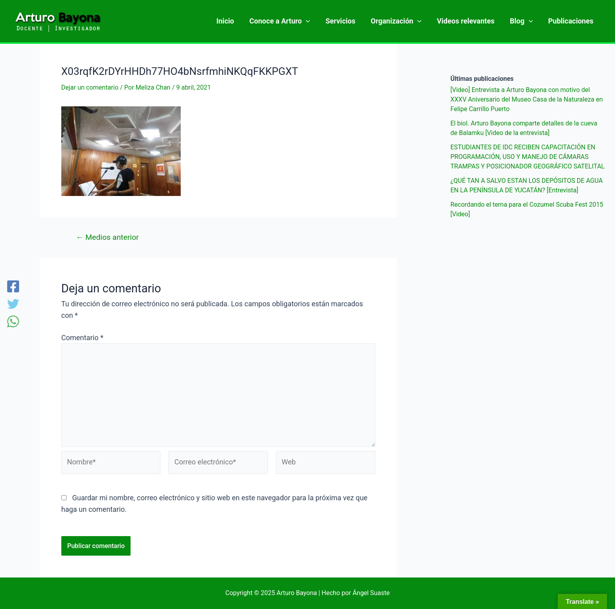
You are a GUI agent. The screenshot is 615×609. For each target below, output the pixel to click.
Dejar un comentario (90, 87)
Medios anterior (107, 237)
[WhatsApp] (13, 322)
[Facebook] (13, 287)
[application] (312, 21)
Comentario (82, 337)
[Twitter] (13, 304)
